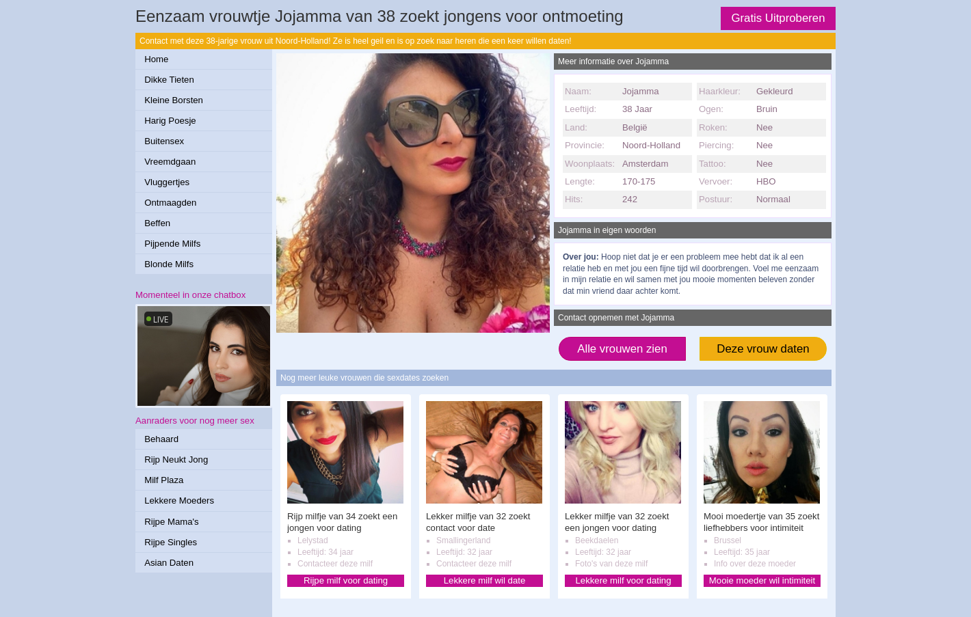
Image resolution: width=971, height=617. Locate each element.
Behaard (161, 439)
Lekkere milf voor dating (623, 580)
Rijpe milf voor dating (346, 580)
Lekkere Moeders (179, 500)
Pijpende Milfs (172, 243)
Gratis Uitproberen (778, 18)
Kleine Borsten (173, 100)
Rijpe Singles (170, 542)
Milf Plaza (163, 480)
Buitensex (164, 141)
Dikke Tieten (169, 79)
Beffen (157, 223)
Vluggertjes (166, 182)
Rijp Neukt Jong (176, 459)
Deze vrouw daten (763, 348)
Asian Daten (169, 563)
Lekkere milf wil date (484, 580)
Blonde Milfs (169, 264)
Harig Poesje (170, 120)
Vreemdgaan (170, 161)
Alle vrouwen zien (622, 348)
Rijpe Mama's (171, 522)
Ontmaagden (170, 202)
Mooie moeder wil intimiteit (762, 580)
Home (156, 59)
